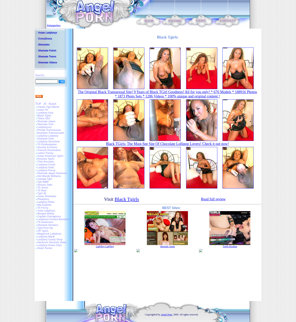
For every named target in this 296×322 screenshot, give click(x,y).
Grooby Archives (47, 147)
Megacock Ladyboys (49, 233)
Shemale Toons (47, 56)
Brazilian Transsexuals (50, 132)
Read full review (213, 199)
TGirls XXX (43, 118)
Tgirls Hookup (230, 246)
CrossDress (45, 38)
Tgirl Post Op (45, 228)
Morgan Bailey (45, 213)
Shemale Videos (47, 62)
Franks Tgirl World (48, 107)
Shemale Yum (45, 124)
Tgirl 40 (41, 193)
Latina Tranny (45, 153)
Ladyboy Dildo (45, 202)
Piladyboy (43, 199)
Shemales (44, 44)
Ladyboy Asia (45, 112)
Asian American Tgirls (50, 156)
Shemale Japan (46, 121)
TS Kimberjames (47, 144)
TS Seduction (45, 222)
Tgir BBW (43, 181)
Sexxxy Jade (44, 184)
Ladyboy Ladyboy (47, 135)
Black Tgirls (44, 115)
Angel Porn (166, 314)
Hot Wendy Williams (49, 176)
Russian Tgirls (45, 158)
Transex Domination (49, 150)
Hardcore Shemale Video (51, 242)
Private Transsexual (49, 130)
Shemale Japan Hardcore (52, 173)
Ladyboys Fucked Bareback (53, 219)
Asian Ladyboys (47, 32)
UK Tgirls (42, 230)
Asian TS (42, 109)
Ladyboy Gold (45, 167)
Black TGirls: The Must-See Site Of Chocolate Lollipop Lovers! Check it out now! (167, 144)
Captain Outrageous (49, 216)
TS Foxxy (42, 207)
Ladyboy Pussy (46, 170)
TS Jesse (42, 187)
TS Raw (41, 190)
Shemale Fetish (47, 50)
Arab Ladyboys (46, 210)
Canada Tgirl (44, 179)
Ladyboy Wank (46, 236)
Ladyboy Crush (46, 164)
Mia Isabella (44, 204)
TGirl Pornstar (45, 161)
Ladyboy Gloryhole (48, 141)
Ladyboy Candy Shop (50, 239)
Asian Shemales (46, 196)
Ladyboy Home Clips (49, 245)
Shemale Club (45, 138)
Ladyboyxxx (44, 127)
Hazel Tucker (44, 248)
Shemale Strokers (47, 225)
